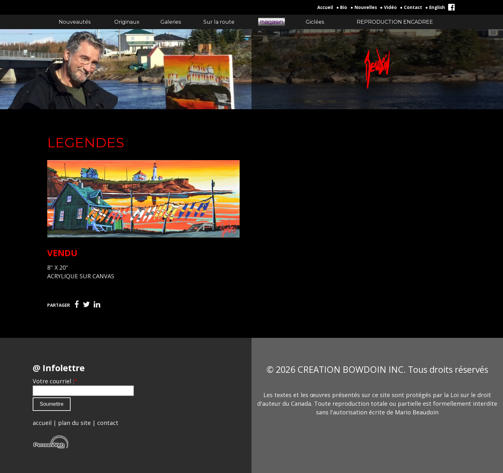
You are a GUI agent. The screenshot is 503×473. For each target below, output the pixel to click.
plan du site (74, 423)
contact (107, 423)
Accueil (325, 7)
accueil (42, 423)
